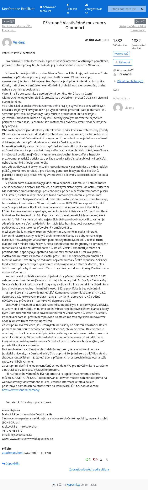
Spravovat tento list (48, 9)
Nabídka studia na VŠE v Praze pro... (17, 28)
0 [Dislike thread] (95, 459)
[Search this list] (123, 9)
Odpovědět (11, 463)
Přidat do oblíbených (128, 81)
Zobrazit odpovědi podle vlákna (89, 469)
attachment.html (12, 452)
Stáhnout (122, 62)
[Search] (142, 9)
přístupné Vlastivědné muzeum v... (132, 28)
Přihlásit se (72, 9)
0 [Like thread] (88, 459)
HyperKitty (73, 485)
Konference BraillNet (18, 8)
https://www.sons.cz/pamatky (21, 390)
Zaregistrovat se (93, 9)
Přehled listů (122, 53)
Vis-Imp (19, 42)
